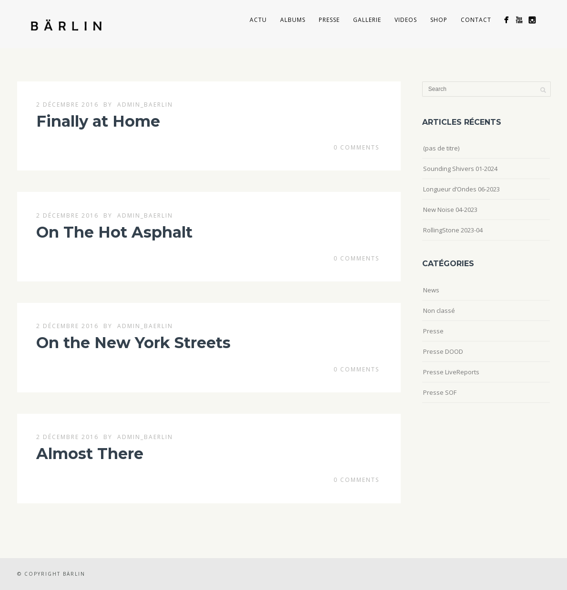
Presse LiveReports (451, 372)
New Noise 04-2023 (450, 209)
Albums (292, 20)
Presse (329, 20)
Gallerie (367, 20)
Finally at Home (98, 121)
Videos (406, 20)
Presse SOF (439, 392)
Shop (438, 20)
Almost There (89, 453)
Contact (476, 20)
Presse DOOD (443, 351)
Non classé (439, 310)
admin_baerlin (145, 104)
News (431, 290)
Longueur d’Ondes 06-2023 (461, 189)
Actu (258, 20)
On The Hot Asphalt (114, 232)
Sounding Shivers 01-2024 (460, 168)
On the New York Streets (133, 342)
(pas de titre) (441, 148)
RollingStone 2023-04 (453, 230)
